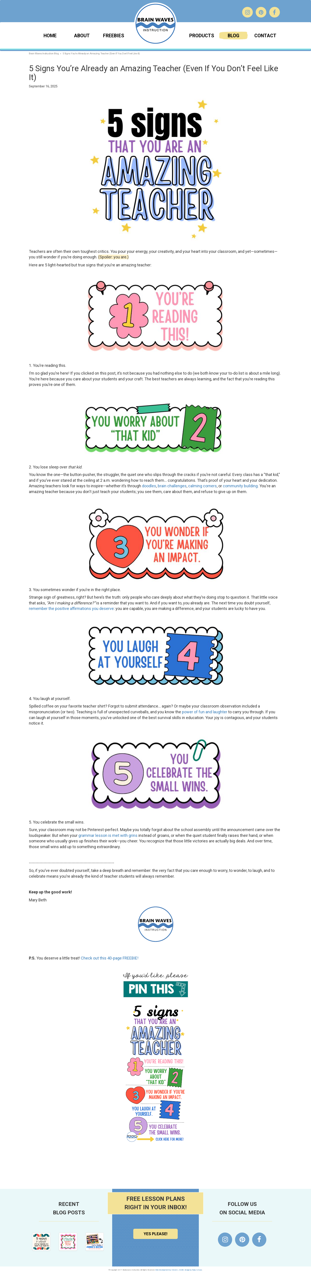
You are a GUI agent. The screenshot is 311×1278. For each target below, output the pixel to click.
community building (240, 486)
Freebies (113, 35)
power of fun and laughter (204, 712)
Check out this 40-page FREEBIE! (109, 958)
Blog (233, 35)
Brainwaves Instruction (155, 23)
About (82, 35)
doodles (149, 486)
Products (201, 35)
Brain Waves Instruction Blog (44, 53)
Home (50, 35)
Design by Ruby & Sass (193, 1270)
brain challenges (172, 486)
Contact (265, 35)
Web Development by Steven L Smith (169, 1270)
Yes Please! (155, 1233)
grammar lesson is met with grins (108, 835)
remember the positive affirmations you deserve (71, 608)
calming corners (202, 486)
